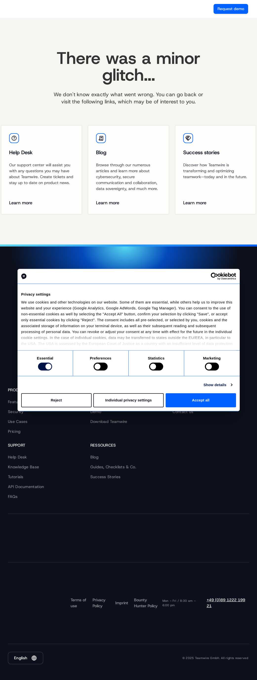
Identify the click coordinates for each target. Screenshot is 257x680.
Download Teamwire (108, 421)
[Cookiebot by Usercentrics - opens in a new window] (214, 276)
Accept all (201, 400)
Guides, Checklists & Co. (113, 467)
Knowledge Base (23, 467)
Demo (95, 411)
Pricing (14, 431)
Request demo (230, 8)
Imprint (121, 602)
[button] (25, 658)
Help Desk (17, 457)
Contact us (183, 411)
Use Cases (18, 421)
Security (15, 411)
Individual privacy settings (128, 400)
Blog (94, 457)
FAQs (13, 496)
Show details (214, 385)
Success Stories (105, 476)
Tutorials (15, 476)
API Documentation (26, 486)
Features (16, 401)
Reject (56, 400)
